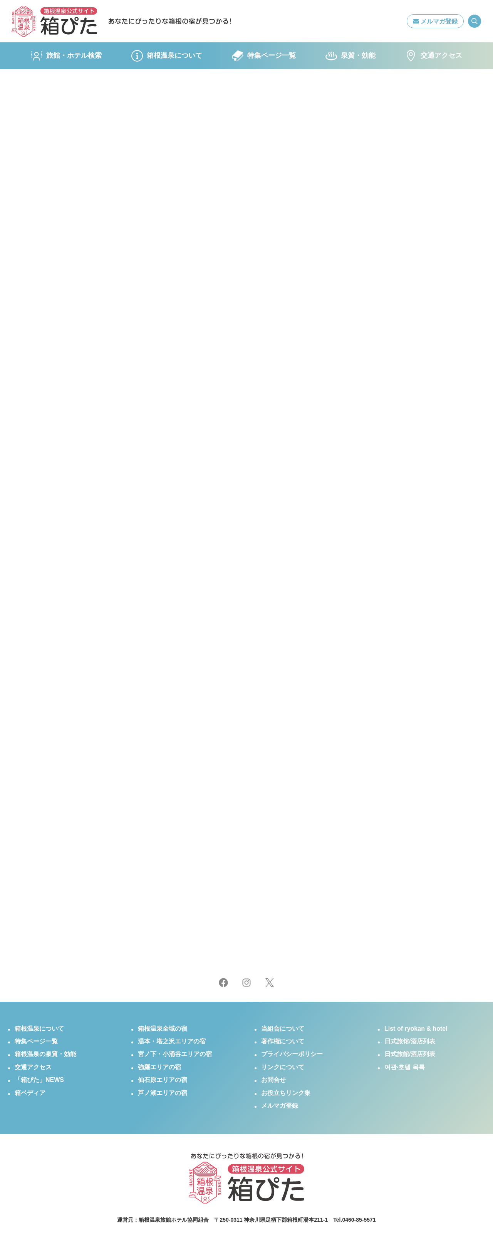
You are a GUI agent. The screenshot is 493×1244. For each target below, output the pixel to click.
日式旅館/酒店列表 (409, 1054)
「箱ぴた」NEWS (39, 1080)
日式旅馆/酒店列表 (409, 1041)
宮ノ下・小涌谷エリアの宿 (175, 1054)
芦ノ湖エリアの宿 (162, 1093)
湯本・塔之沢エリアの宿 (172, 1041)
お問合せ (273, 1080)
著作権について (282, 1041)
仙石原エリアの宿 (162, 1080)
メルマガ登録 (435, 21)
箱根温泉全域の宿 (162, 1028)
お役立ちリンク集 (285, 1093)
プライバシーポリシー (292, 1054)
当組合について (282, 1028)
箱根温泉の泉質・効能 (45, 1054)
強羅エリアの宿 (159, 1067)
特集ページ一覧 (264, 56)
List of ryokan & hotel (416, 1028)
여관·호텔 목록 (404, 1067)
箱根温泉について (166, 56)
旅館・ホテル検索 (66, 56)
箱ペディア (30, 1093)
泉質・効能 (350, 56)
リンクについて (282, 1067)
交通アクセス (433, 56)
